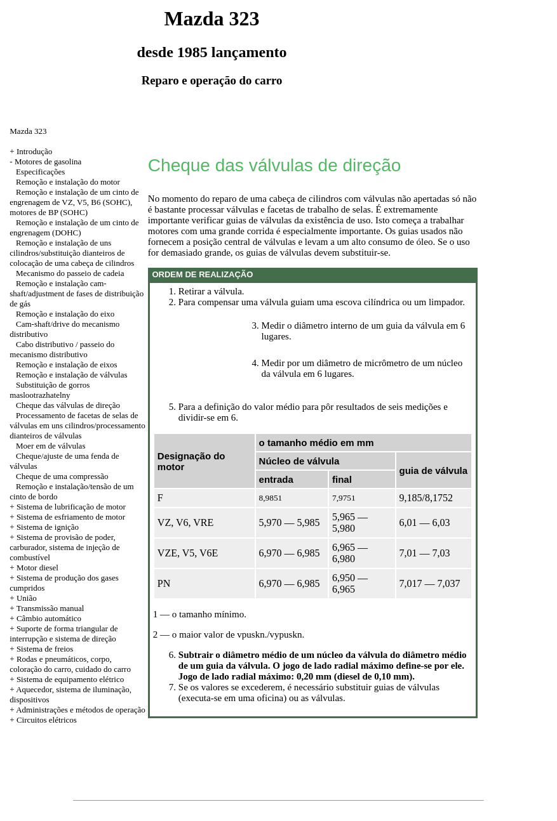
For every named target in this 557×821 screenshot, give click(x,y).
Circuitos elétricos (47, 720)
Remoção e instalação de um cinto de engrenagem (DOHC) (74, 227)
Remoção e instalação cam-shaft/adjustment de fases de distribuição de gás (77, 293)
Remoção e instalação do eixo (65, 314)
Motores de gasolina (48, 161)
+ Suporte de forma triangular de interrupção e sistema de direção (63, 633)
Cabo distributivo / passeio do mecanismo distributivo (62, 349)
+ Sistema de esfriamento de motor (67, 517)
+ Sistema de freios (41, 649)
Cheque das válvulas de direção (68, 405)
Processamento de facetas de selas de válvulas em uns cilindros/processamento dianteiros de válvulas (77, 425)
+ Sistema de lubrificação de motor (67, 506)
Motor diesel (37, 567)
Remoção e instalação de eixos (66, 364)
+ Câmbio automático (45, 618)
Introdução (34, 151)
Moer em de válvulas (50, 445)
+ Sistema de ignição (44, 527)
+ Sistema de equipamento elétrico (67, 679)
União (27, 598)
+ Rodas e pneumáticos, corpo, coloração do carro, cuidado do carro (70, 664)
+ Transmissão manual (47, 608)
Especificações (40, 171)
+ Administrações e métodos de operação (77, 709)
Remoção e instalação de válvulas (71, 374)
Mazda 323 (28, 131)
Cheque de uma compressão (62, 476)
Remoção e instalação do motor (68, 182)
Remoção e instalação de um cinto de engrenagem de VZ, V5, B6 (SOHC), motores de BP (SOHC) (74, 202)
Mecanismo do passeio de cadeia (70, 273)
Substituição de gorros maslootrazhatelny (50, 390)
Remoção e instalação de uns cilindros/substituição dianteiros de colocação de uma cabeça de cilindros (72, 253)
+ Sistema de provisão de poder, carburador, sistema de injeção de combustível (64, 547)
